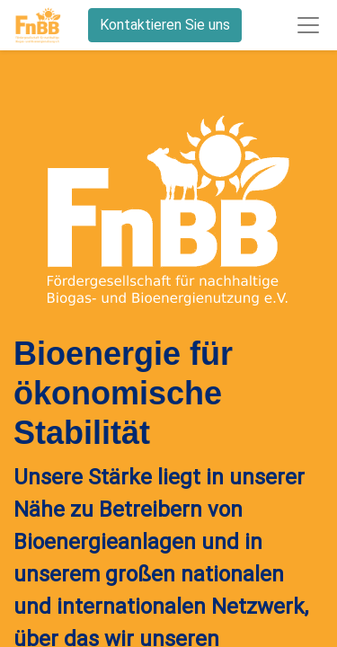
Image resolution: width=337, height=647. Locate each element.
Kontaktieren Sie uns (165, 24)
